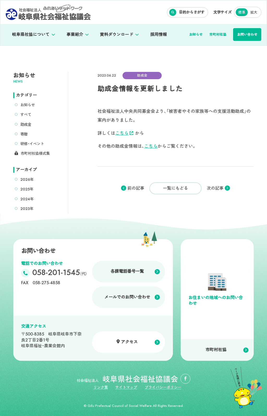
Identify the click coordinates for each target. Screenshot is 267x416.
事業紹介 (74, 35)
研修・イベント (32, 143)
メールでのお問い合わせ (127, 297)
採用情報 (158, 35)
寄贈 (24, 134)
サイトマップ (126, 387)
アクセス (129, 342)
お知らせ (196, 34)
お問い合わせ (247, 34)
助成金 (25, 124)
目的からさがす (191, 12)
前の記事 (136, 188)
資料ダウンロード (116, 35)
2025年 (26, 189)
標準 (241, 12)
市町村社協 (217, 34)
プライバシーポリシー (163, 387)
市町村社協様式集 (35, 153)
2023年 (26, 208)
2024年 (27, 199)
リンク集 (100, 387)
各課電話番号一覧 (127, 271)
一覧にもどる (175, 188)
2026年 (27, 179)
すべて (25, 114)
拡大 (253, 12)
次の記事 (215, 188)
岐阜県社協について (31, 35)
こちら (124, 133)
